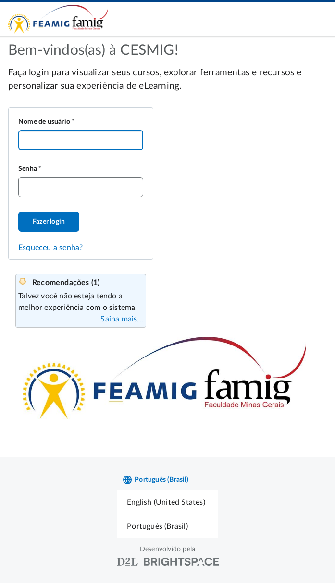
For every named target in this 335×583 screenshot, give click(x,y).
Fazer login (49, 221)
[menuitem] (167, 502)
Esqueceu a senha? (50, 247)
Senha (27, 169)
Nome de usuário (44, 122)
